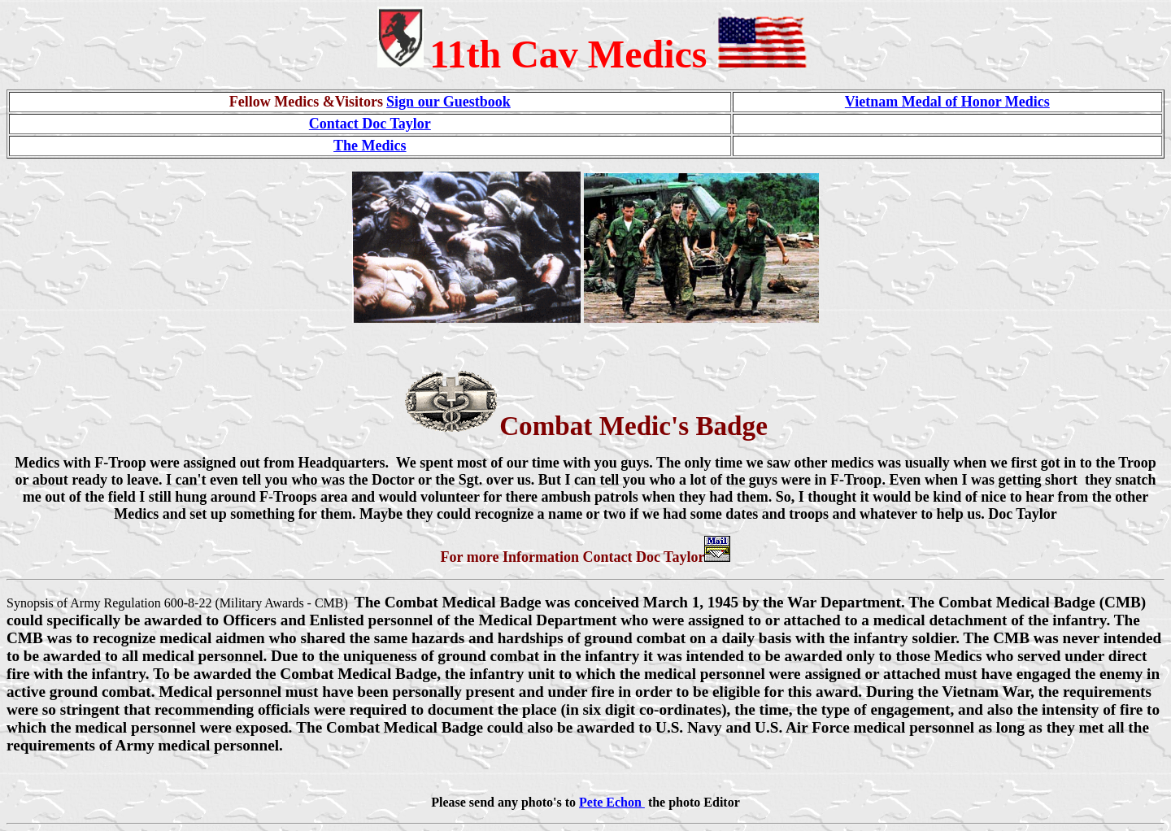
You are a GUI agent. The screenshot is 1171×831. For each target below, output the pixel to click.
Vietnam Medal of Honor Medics (947, 102)
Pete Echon (612, 802)
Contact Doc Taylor (370, 123)
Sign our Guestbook (448, 102)
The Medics (370, 145)
